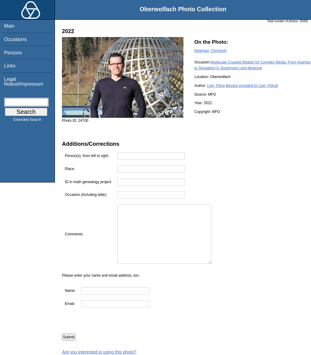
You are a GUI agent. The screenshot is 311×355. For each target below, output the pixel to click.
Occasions (15, 39)
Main (9, 26)
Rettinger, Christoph (210, 51)
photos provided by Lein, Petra (251, 86)
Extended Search (27, 121)
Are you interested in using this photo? (99, 352)
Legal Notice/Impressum (23, 82)
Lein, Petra (216, 86)
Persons (13, 52)
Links (9, 65)
